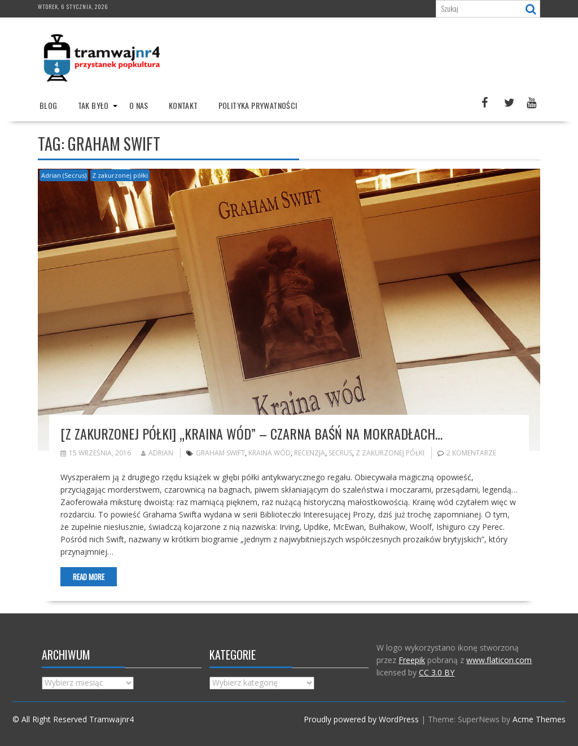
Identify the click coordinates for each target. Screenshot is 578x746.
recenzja (309, 453)
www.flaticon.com (499, 660)
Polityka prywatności (257, 105)
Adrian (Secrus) (63, 175)
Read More (88, 576)
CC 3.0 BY (436, 672)
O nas (138, 105)
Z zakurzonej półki (120, 175)
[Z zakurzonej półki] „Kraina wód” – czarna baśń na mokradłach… (251, 433)
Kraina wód (269, 453)
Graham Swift (220, 453)
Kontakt (183, 105)
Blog (49, 105)
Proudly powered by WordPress (361, 719)
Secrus (340, 453)
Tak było (93, 105)
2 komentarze (471, 453)
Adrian (157, 453)
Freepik (412, 660)
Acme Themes (539, 719)
